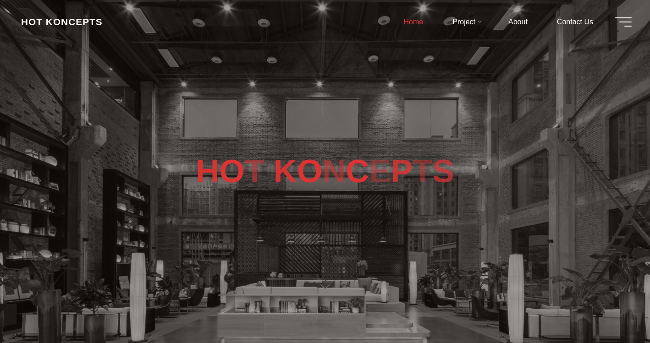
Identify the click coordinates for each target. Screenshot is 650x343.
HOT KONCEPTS (62, 21)
